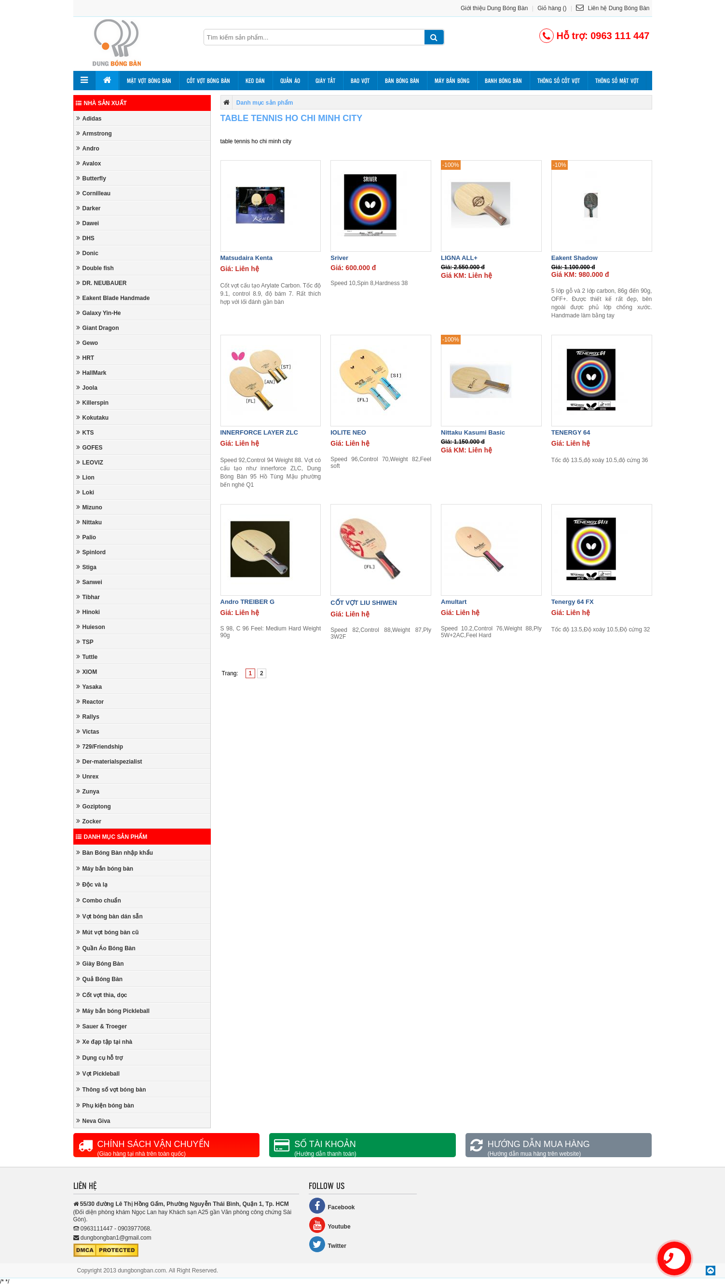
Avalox (88, 163)
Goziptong (93, 806)
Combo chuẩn (98, 900)
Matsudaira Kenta (246, 257)
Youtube (330, 1225)
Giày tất (325, 80)
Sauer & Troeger (101, 1026)
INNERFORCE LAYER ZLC (259, 432)
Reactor (90, 701)
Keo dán (255, 80)
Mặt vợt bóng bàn (149, 80)
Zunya (87, 791)
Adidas (89, 118)
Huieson (90, 626)
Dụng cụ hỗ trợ (99, 1057)
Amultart (453, 601)
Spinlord (91, 552)
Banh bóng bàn (503, 80)
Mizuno (89, 507)
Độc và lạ (92, 884)
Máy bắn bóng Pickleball (113, 1010)
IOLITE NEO (348, 432)
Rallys (87, 716)
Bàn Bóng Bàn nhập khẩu (114, 852)
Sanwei (89, 582)
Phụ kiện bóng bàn (105, 1105)
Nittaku (89, 522)
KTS (85, 432)
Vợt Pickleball (98, 1073)
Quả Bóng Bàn (99, 979)
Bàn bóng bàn (402, 80)
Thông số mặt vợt (617, 80)
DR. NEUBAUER (101, 283)
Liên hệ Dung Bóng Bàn (612, 8)
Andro (87, 148)
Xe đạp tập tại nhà (104, 1041)
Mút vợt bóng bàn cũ (107, 932)
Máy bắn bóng (452, 80)
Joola (86, 387)
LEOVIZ (89, 462)
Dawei (87, 223)
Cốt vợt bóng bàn (208, 80)
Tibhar (88, 597)
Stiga (86, 567)
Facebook (332, 1205)
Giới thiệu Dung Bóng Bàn (494, 8)
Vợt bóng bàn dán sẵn (109, 916)
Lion (85, 477)
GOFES (89, 447)
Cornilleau (93, 193)
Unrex (87, 776)
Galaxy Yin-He (98, 312)
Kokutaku (92, 417)
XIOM (86, 671)
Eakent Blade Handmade (113, 297)
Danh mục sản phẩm (112, 837)
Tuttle (87, 656)
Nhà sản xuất (101, 103)
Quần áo (290, 80)
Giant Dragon (97, 327)
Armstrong (94, 133)
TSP (85, 641)
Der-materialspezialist (109, 761)
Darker (88, 208)
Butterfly (91, 178)
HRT (85, 357)
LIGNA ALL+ (459, 257)
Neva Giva (93, 1120)
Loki (85, 492)
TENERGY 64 (570, 432)
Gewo (87, 342)
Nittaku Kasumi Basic (473, 432)
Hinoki (88, 611)
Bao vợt (360, 80)
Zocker (88, 821)
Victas (87, 731)
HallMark (91, 372)
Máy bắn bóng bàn (105, 868)
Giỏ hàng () (551, 8)
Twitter (327, 1244)
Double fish (95, 268)
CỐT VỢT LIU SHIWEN (363, 602)
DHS (85, 238)
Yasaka (89, 686)
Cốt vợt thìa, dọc (101, 994)
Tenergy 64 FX (572, 601)
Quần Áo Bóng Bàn (106, 948)
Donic (87, 253)
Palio (86, 537)
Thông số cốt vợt (558, 80)
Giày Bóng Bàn (100, 963)
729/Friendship (99, 746)
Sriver (339, 257)
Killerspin (92, 402)
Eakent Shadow (574, 257)
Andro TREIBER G (247, 601)
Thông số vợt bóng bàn (111, 1089)
